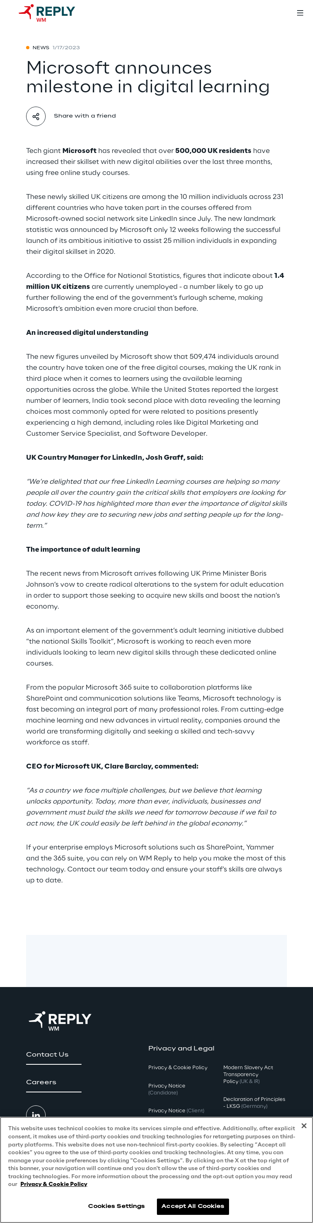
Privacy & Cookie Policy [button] (177, 1067)
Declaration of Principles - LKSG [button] (254, 1103)
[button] (54, 1055)
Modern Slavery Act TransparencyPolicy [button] (248, 1074)
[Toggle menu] (300, 13)
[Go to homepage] (55, 13)
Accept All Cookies (192, 1206)
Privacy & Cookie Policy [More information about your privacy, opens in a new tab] (53, 1185)
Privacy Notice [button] (166, 1089)
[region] (156, 1170)
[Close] (304, 1126)
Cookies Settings (116, 1206)
